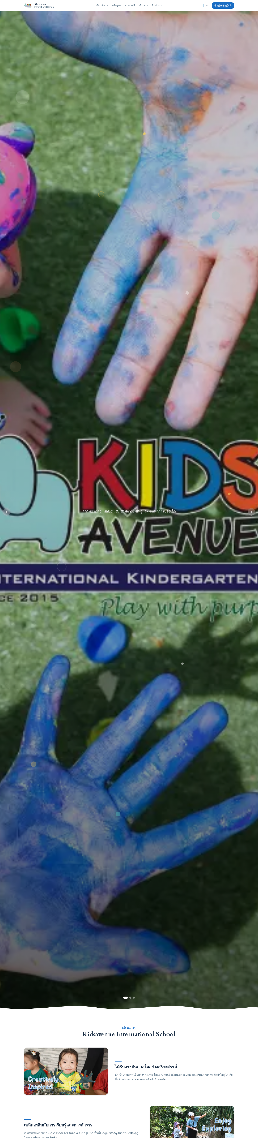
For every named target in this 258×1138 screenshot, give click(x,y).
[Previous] (6, 512)
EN (207, 5)
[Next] (251, 512)
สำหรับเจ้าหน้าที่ (222, 5)
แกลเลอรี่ (130, 5)
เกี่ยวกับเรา (102, 5)
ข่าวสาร (143, 5)
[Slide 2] (130, 998)
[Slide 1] (125, 998)
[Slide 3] (134, 998)
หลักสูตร (116, 5)
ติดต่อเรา (157, 5)
